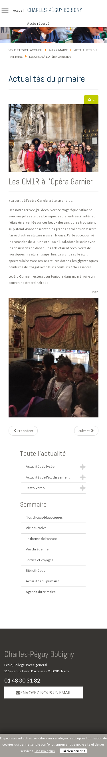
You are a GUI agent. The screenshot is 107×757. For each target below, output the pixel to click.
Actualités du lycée (40, 466)
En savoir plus (45, 751)
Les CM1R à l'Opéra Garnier (51, 181)
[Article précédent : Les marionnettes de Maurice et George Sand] (23, 431)
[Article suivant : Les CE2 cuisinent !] (86, 431)
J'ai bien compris (73, 751)
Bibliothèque (35, 570)
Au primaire (58, 50)
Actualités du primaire (42, 581)
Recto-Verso (35, 488)
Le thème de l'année (41, 538)
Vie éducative (36, 528)
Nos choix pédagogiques (44, 517)
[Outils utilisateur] (91, 99)
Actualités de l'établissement (48, 477)
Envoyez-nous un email (43, 692)
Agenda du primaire (41, 592)
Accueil (36, 50)
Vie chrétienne (37, 549)
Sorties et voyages (39, 560)
